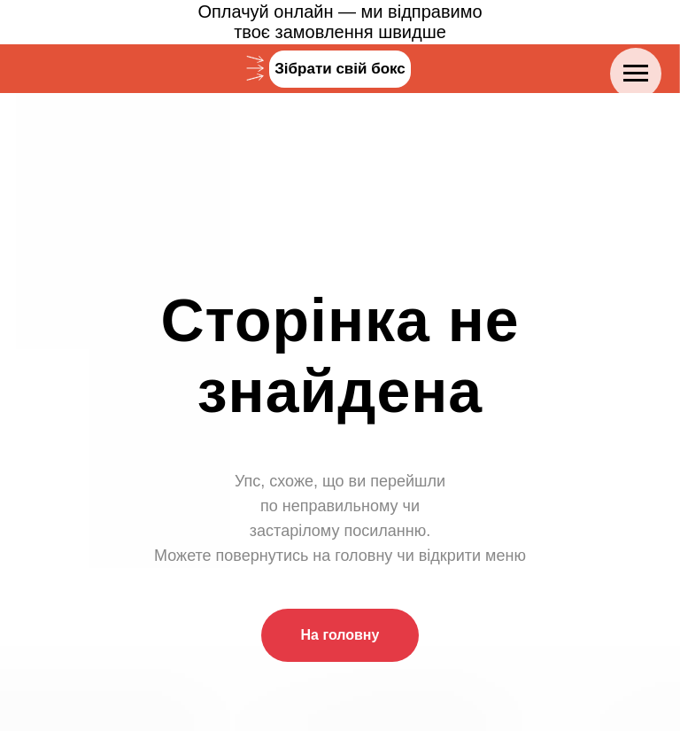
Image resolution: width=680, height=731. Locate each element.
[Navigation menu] (635, 73)
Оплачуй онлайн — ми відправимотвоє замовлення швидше (339, 22)
